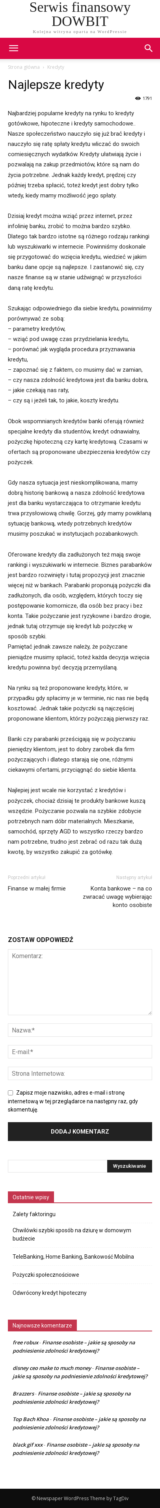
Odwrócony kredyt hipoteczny (50, 1293)
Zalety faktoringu (34, 1214)
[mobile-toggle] (13, 48)
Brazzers (23, 1393)
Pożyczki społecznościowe (46, 1275)
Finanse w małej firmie (37, 888)
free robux (25, 1342)
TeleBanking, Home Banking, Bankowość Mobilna (73, 1257)
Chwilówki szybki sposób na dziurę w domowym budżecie (72, 1234)
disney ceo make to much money (52, 1368)
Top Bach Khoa (31, 1419)
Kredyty (55, 67)
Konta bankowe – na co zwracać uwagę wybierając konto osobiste (117, 897)
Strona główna (24, 67)
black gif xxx (28, 1444)
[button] (149, 48)
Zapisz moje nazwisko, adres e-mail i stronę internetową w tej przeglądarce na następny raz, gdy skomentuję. (73, 1101)
